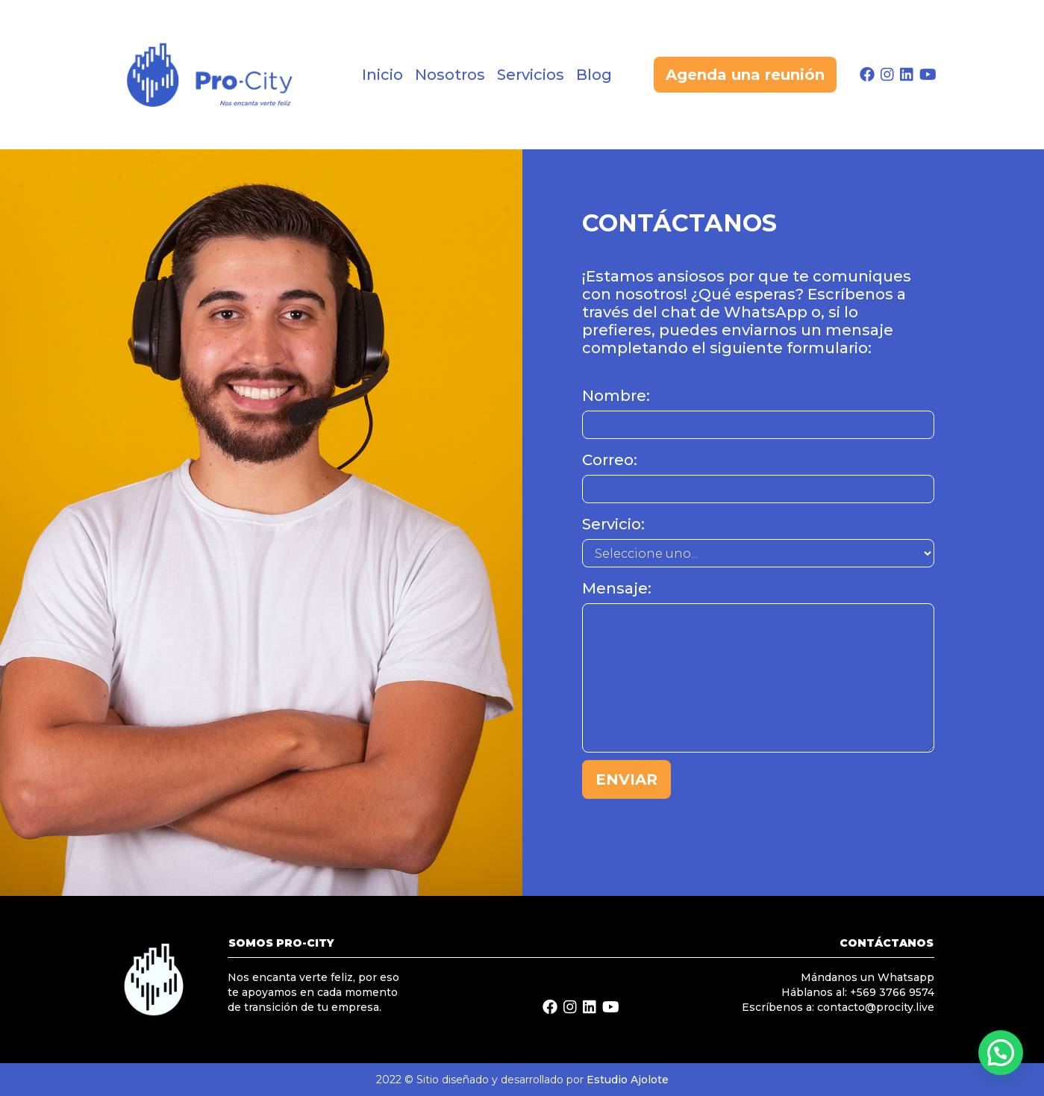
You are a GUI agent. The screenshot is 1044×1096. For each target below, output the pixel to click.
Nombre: (616, 396)
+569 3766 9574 (892, 992)
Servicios (530, 75)
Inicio (382, 75)
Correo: (609, 460)
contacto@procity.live (875, 1007)
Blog (594, 75)
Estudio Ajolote (628, 1079)
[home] (221, 74)
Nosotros (450, 75)
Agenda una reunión (745, 75)
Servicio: (613, 524)
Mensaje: (616, 588)
